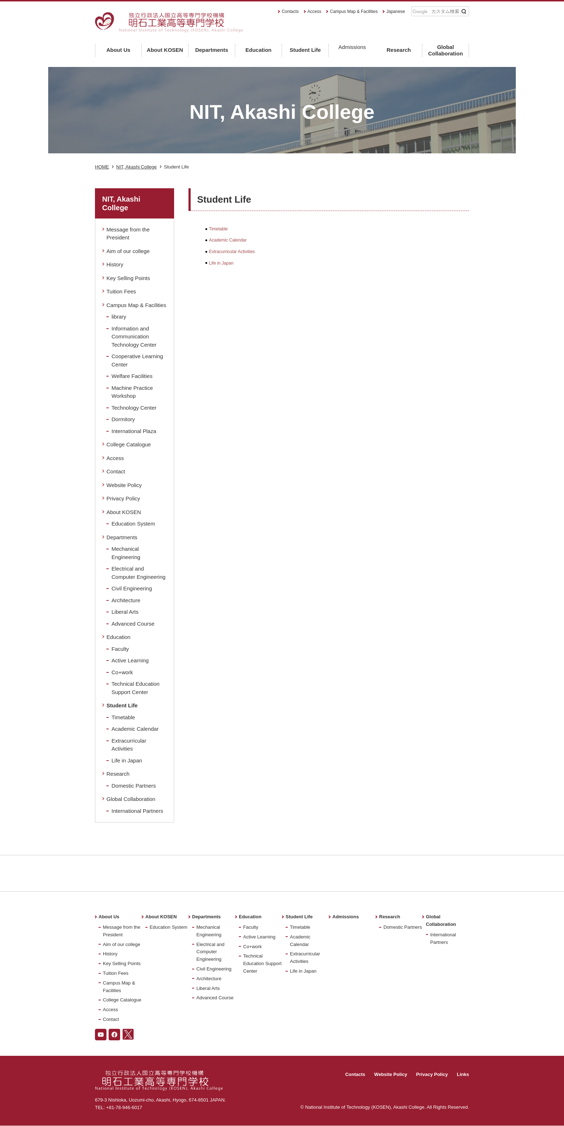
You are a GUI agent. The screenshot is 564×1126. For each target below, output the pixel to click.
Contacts (290, 11)
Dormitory (123, 419)
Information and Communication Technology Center (134, 336)
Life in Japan (221, 263)
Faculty (120, 649)
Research (117, 774)
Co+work (122, 672)
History (114, 264)
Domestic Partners (134, 786)
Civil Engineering (132, 588)
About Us (109, 916)
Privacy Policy (123, 498)
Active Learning (130, 660)
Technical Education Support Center (262, 963)
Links (463, 1074)
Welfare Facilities (132, 376)
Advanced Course (133, 624)
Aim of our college (128, 251)
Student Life (122, 705)
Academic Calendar (228, 240)
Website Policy (124, 485)
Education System (133, 524)
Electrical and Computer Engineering (210, 952)
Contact (115, 471)
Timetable (218, 228)
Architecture (126, 600)
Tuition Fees (121, 291)
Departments (121, 537)
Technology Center (134, 408)
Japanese (395, 11)
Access (315, 11)
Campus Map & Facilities (354, 11)
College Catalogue (128, 444)
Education (118, 637)
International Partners (137, 811)
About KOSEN (123, 512)
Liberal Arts (125, 612)
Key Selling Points (128, 278)
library (119, 317)
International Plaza (134, 431)
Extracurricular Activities (232, 251)
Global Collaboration (130, 799)
